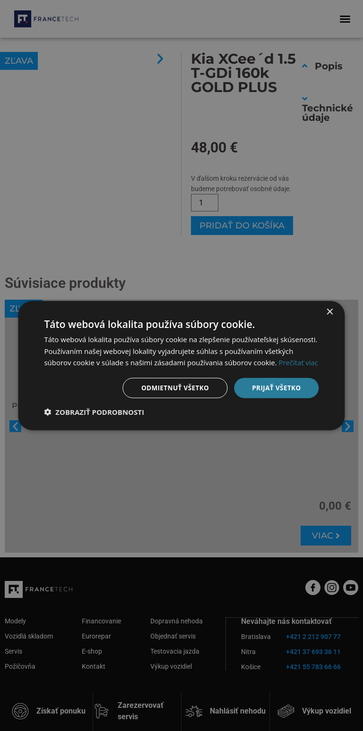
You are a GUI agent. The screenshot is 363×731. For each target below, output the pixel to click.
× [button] (329, 311)
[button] (94, 412)
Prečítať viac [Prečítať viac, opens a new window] (299, 362)
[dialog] (181, 365)
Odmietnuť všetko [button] (172, 387)
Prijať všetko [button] (275, 387)
